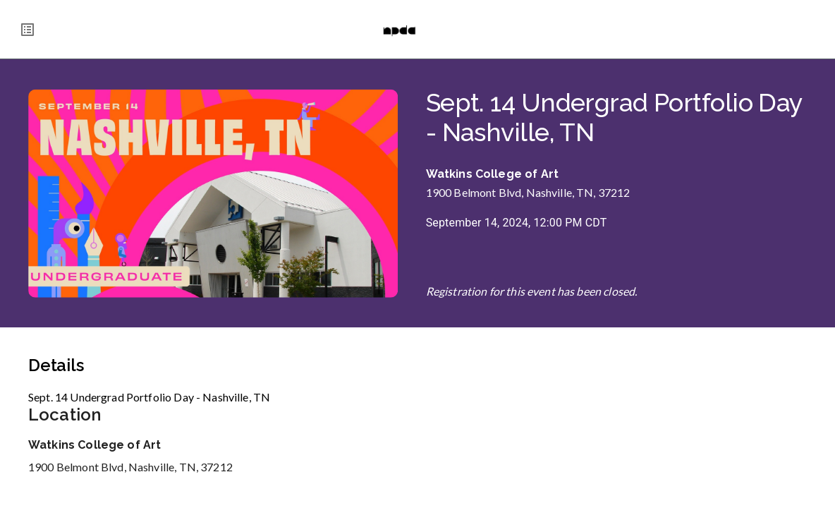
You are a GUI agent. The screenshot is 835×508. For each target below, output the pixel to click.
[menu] (27, 30)
